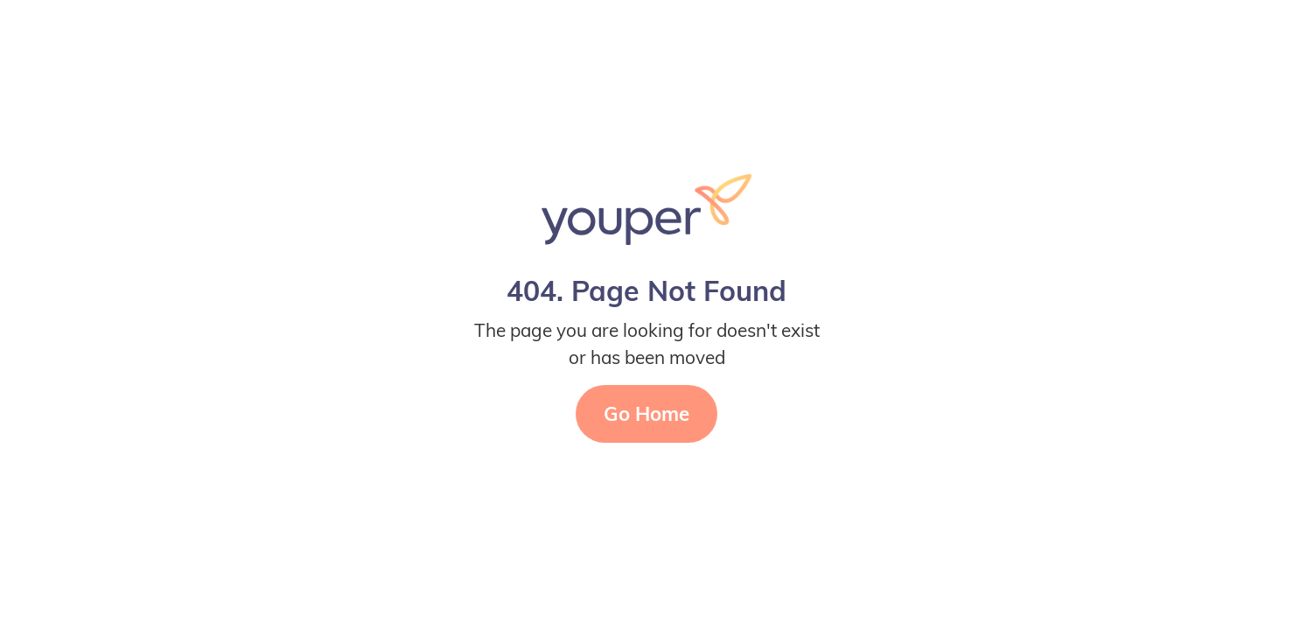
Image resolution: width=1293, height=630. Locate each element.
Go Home (646, 413)
